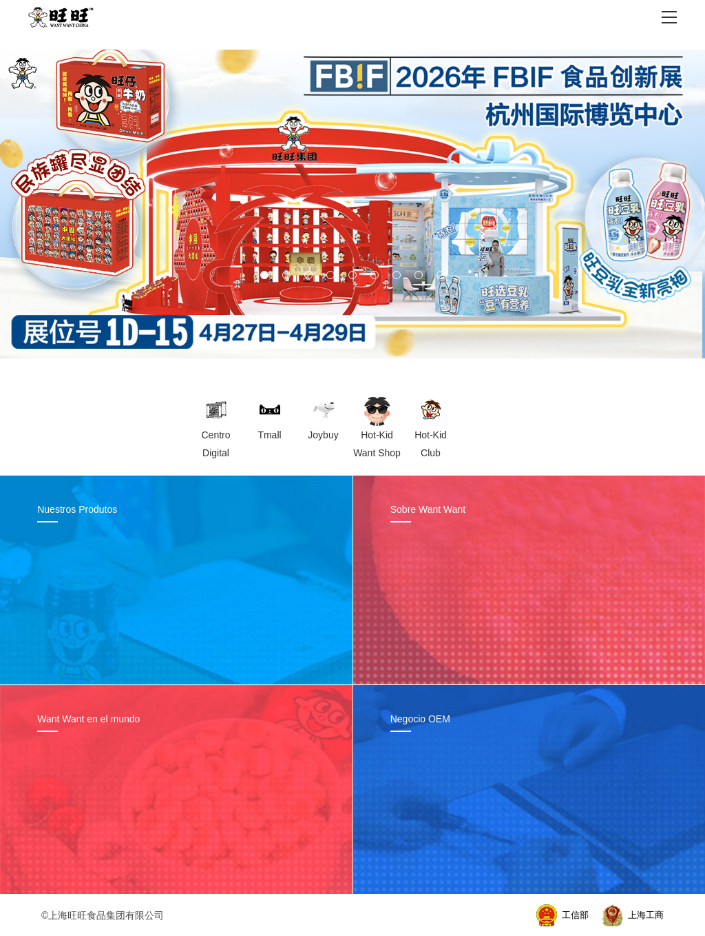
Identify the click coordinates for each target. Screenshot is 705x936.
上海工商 (646, 915)
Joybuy (323, 434)
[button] (264, 275)
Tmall (269, 434)
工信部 (575, 915)
